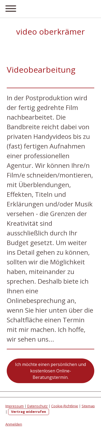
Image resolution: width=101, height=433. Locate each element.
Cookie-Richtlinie (64, 406)
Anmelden (13, 424)
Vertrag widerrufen (28, 411)
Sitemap (88, 406)
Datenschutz (37, 406)
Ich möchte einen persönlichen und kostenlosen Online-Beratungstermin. (50, 370)
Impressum (14, 406)
